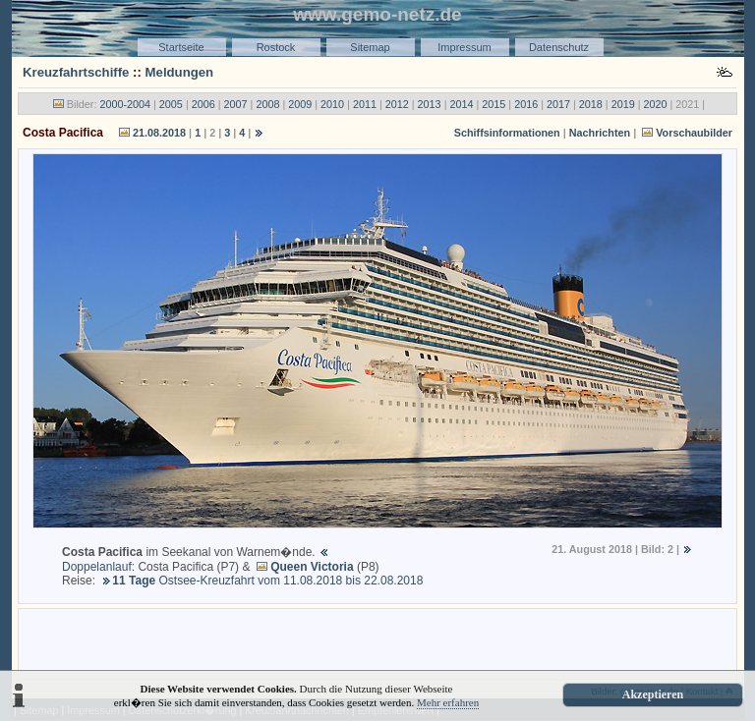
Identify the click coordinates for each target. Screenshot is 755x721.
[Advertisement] (377, 642)
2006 (203, 104)
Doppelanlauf (97, 567)
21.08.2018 (159, 133)
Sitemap (369, 47)
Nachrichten (599, 133)
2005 (171, 104)
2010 (332, 104)
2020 (656, 104)
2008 (267, 104)
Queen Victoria (311, 567)
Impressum (464, 47)
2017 (558, 104)
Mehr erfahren (448, 702)
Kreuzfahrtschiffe (76, 72)
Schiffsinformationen (507, 133)
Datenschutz (559, 47)
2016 (526, 104)
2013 (429, 104)
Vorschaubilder (694, 133)
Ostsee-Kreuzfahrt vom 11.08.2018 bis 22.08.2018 (267, 580)
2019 (623, 104)
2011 (365, 104)
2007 (236, 104)
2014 (461, 104)
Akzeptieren (652, 694)
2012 (397, 104)
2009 (300, 104)
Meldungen (179, 72)
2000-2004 (124, 104)
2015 (493, 104)
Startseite (180, 47)
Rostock (276, 47)
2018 (591, 104)
